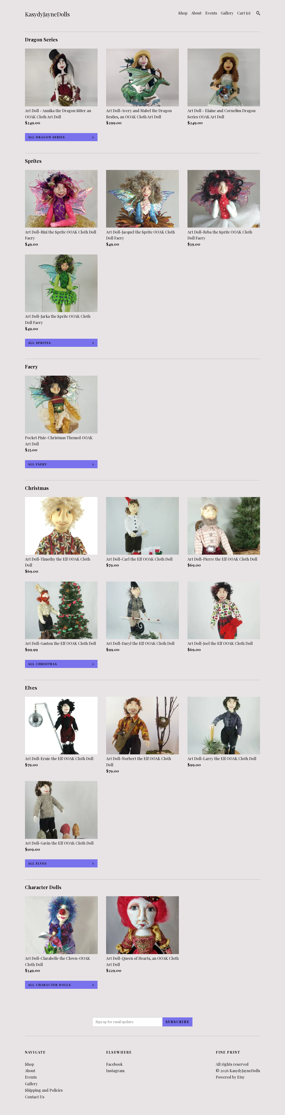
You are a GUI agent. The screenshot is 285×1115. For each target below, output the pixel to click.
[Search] (258, 13)
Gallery (227, 12)
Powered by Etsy (230, 1077)
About (196, 12)
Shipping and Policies (44, 1090)
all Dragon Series (46, 137)
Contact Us (34, 1096)
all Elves (37, 863)
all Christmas (42, 664)
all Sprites (39, 343)
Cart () (243, 12)
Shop (182, 12)
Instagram (115, 1070)
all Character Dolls (49, 985)
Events (211, 12)
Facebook (114, 1064)
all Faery (37, 464)
